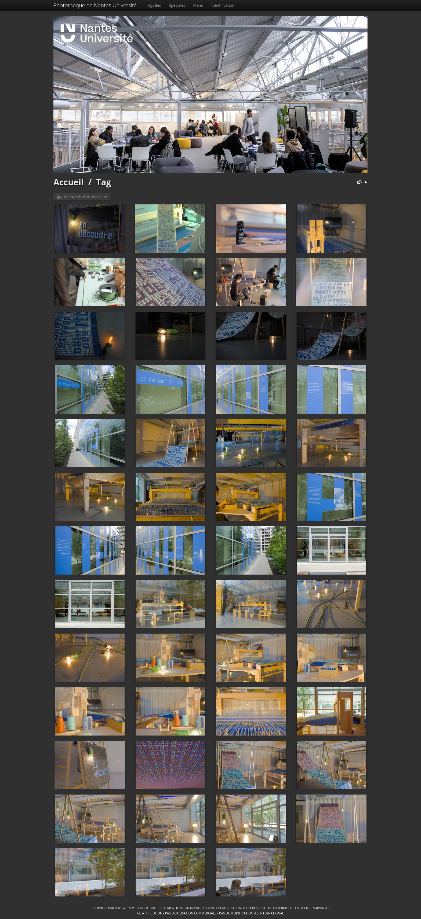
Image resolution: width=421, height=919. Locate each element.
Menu (198, 5)
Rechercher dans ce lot (86, 196)
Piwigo (120, 908)
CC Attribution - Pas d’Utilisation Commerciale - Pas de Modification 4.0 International (210, 913)
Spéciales (177, 5)
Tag (103, 182)
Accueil (68, 182)
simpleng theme (142, 908)
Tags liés (153, 5)
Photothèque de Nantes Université (95, 5)
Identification (222, 5)
